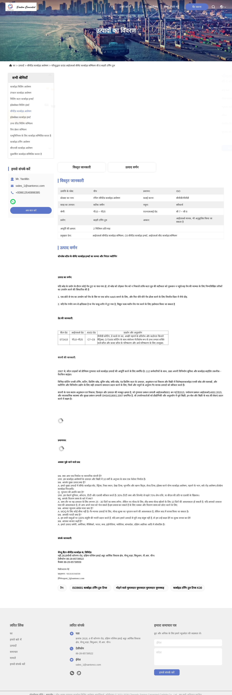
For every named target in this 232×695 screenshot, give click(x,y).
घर (112, 6)
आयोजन (153, 6)
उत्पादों (140, 6)
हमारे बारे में (125, 6)
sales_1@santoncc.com (30, 185)
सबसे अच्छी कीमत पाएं (176, 148)
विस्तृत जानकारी (82, 167)
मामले (13, 658)
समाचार (14, 651)
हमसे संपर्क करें (171, 6)
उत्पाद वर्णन (131, 167)
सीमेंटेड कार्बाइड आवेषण (37, 65)
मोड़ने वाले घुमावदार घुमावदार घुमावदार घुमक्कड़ (140, 587)
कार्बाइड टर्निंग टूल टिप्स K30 (187, 587)
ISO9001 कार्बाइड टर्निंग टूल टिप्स (89, 587)
